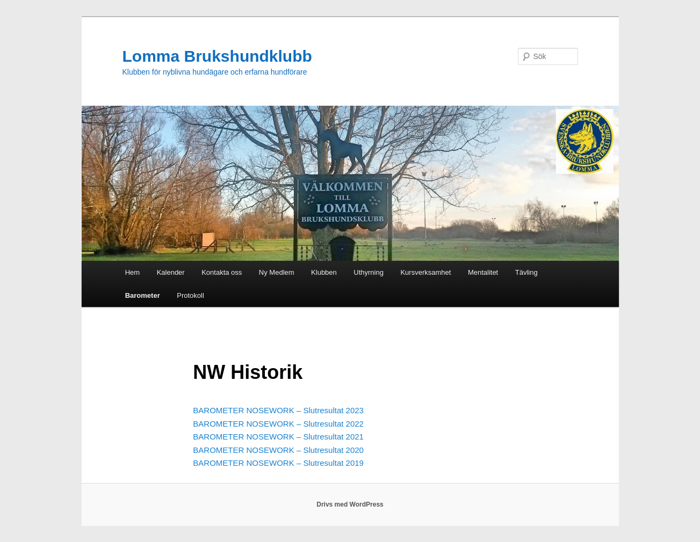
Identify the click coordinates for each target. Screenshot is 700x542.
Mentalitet (483, 272)
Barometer (142, 295)
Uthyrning (368, 272)
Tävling (526, 272)
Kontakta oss (221, 272)
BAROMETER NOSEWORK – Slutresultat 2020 (278, 450)
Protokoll (190, 295)
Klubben (324, 272)
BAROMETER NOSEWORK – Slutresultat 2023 (278, 410)
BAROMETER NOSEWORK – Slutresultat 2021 (278, 436)
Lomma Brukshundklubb (217, 56)
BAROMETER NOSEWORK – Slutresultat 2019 (278, 462)
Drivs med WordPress (350, 504)
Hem (132, 272)
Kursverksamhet (425, 272)
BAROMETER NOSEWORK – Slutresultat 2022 (278, 423)
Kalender (171, 272)
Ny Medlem (276, 272)
